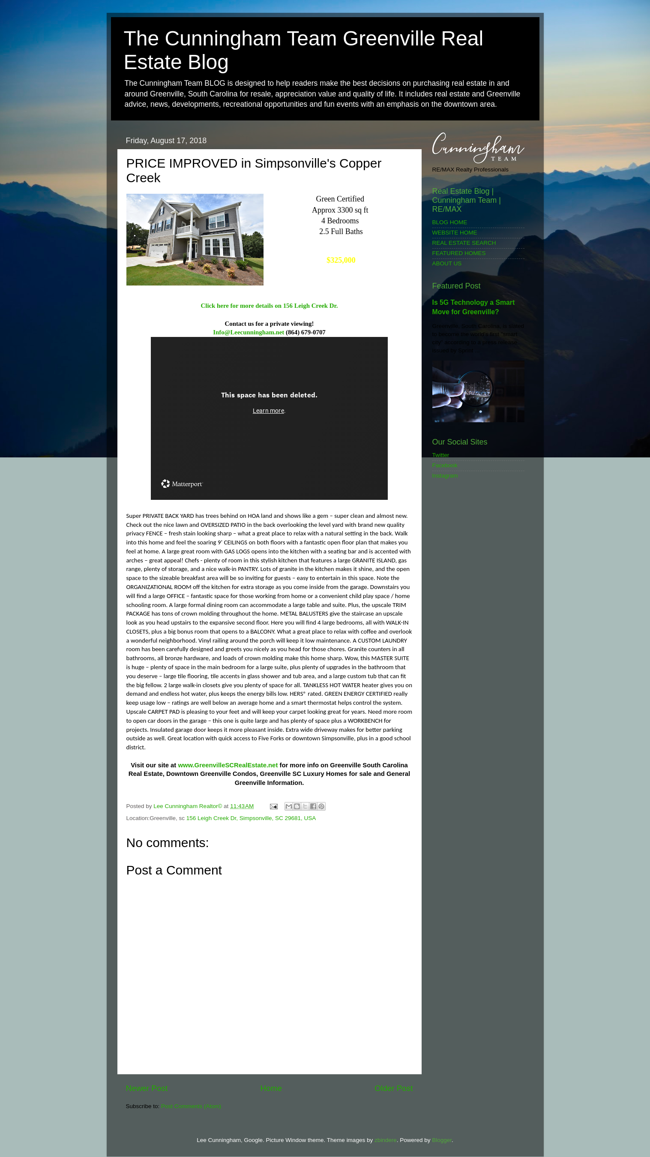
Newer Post (147, 1088)
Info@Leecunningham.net (248, 332)
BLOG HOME (449, 222)
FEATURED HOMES (459, 253)
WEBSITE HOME (454, 232)
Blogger (442, 1140)
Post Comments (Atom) (191, 1106)
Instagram (445, 475)
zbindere (385, 1140)
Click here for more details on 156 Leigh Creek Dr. (269, 305)
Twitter (440, 455)
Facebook (445, 465)
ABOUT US (447, 263)
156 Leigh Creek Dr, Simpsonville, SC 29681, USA (251, 818)
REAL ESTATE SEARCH (464, 243)
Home (271, 1088)
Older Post (393, 1088)
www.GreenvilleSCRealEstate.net (228, 765)
